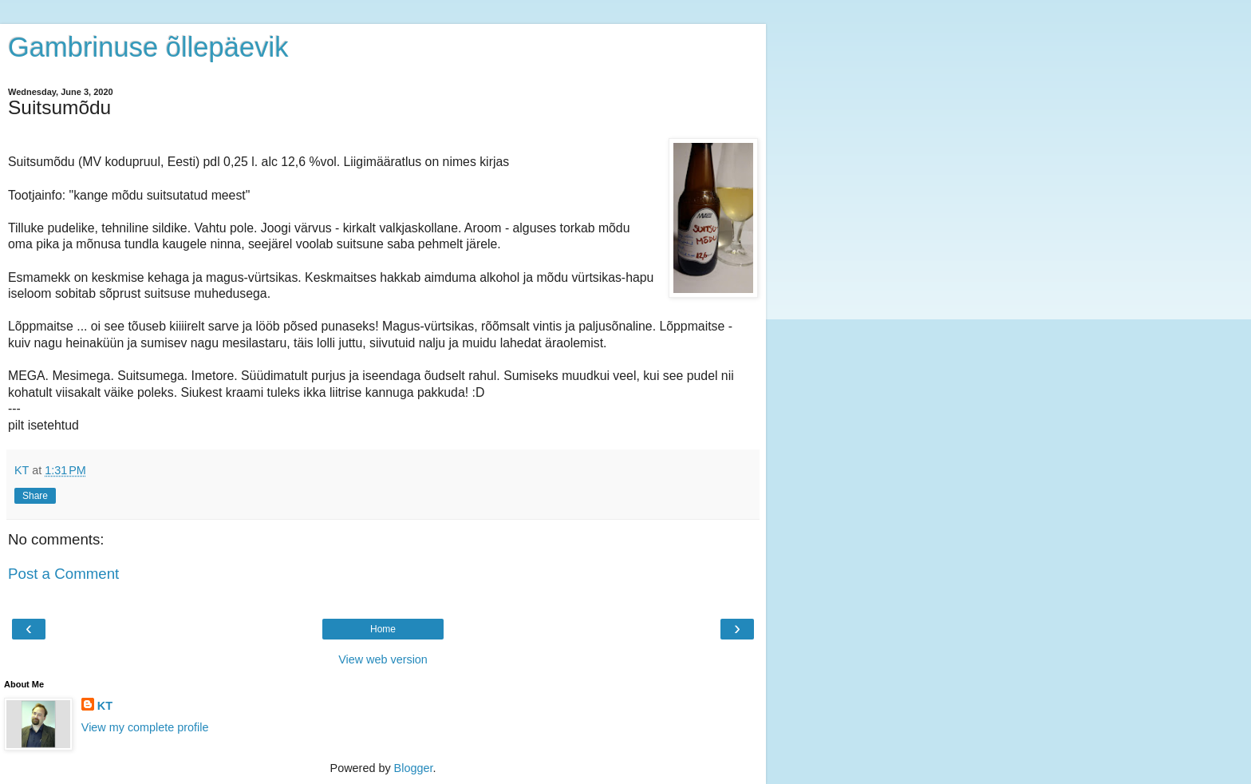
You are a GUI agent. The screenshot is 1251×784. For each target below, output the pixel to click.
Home (383, 629)
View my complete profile (145, 727)
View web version (383, 659)
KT (104, 705)
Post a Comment (63, 573)
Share (35, 495)
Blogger (413, 768)
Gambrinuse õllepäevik (148, 47)
